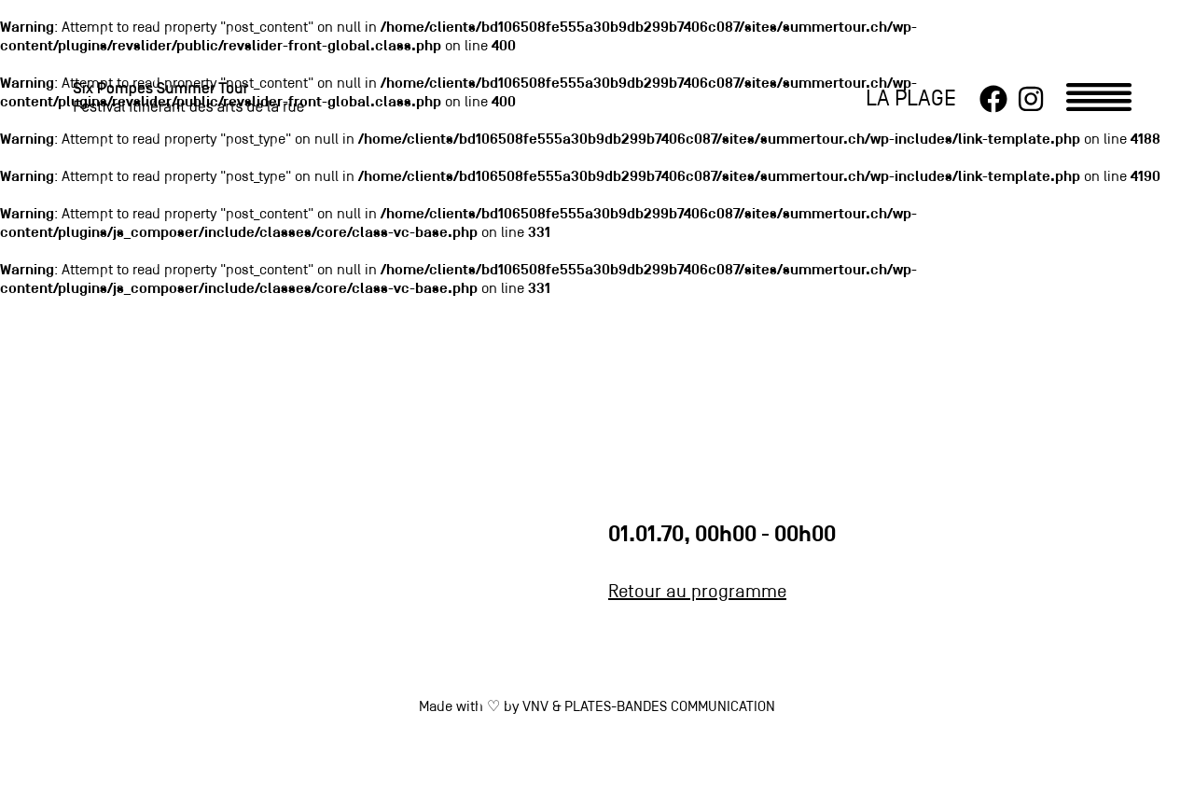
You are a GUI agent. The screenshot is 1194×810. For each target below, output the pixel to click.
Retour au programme (697, 592)
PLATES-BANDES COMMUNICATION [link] (669, 707)
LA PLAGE (911, 99)
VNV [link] (535, 707)
